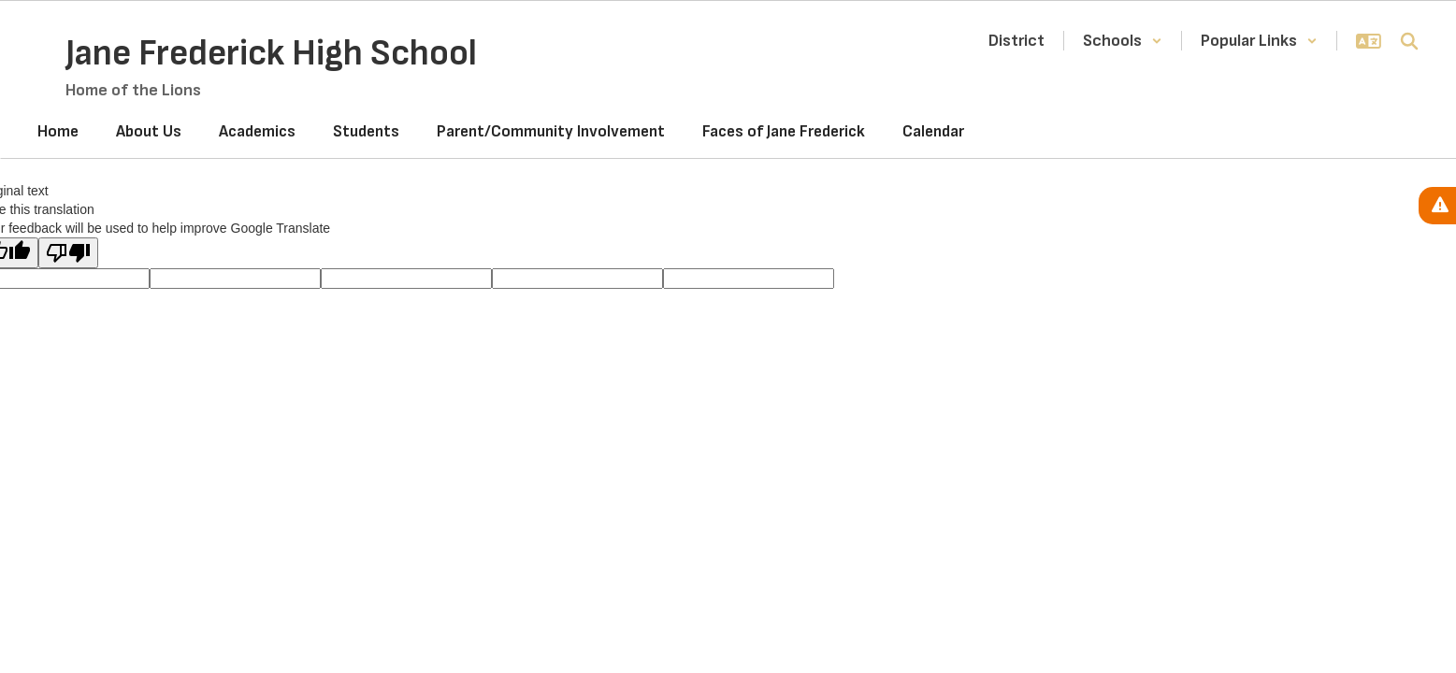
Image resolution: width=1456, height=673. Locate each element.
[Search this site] (1409, 41)
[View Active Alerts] (1437, 205)
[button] (1122, 40)
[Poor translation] (68, 252)
